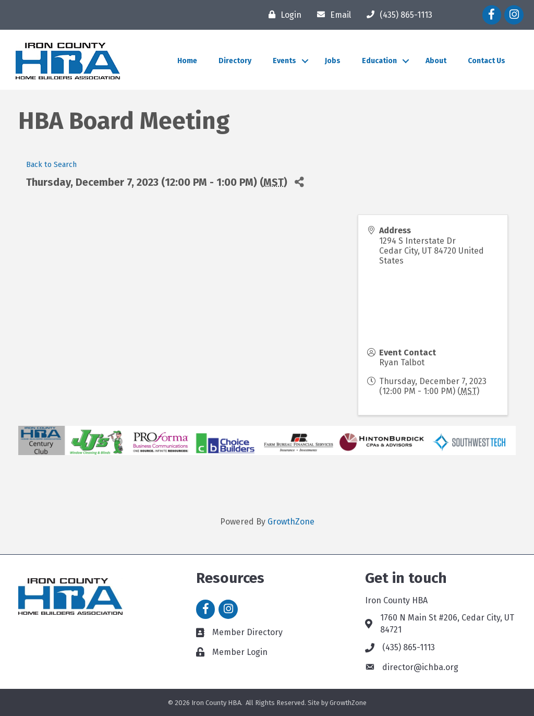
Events (284, 60)
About (436, 60)
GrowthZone (291, 522)
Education (379, 60)
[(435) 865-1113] (396, 14)
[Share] (299, 182)
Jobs (333, 60)
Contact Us (486, 60)
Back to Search (51, 164)
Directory (235, 60)
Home (187, 60)
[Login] (282, 14)
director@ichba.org (420, 667)
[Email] (331, 14)
